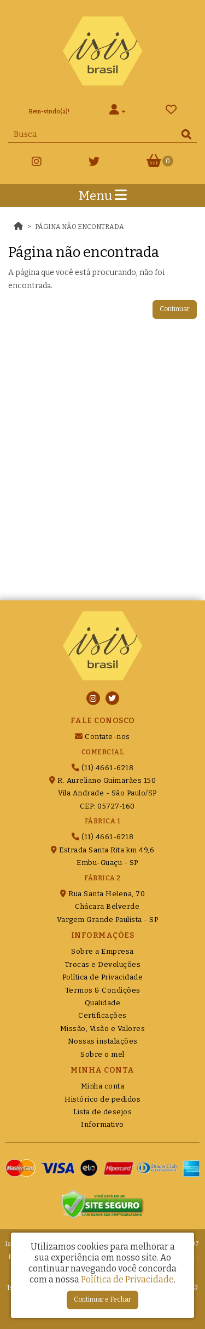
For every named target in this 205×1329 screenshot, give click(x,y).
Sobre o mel (102, 1054)
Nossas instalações (103, 1041)
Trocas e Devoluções (103, 964)
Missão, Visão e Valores (102, 1028)
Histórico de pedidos (102, 1099)
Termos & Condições (102, 990)
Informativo (102, 1124)
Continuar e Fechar (102, 1299)
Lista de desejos (102, 1112)
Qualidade (103, 1003)
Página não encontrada (79, 227)
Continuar (175, 309)
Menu (103, 195)
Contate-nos (102, 736)
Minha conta (103, 1086)
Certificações (102, 1015)
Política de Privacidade (102, 977)
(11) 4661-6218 (102, 768)
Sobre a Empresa (102, 951)
